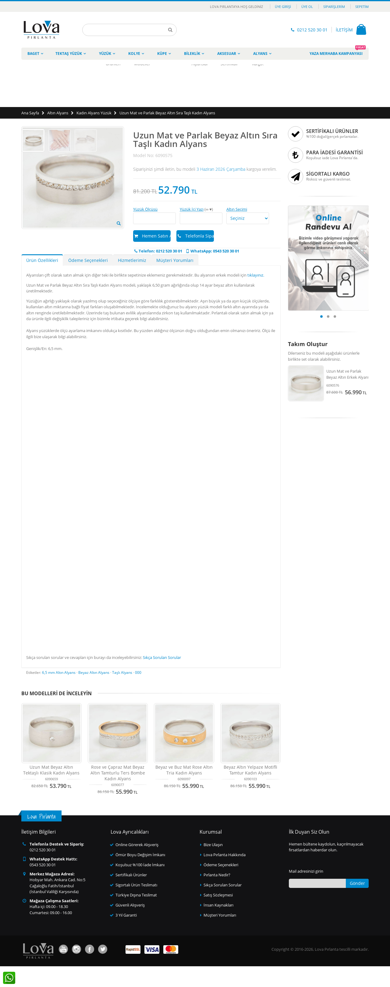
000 (138, 693)
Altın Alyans (57, 113)
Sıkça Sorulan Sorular (162, 678)
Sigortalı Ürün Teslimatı (136, 905)
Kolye (134, 53)
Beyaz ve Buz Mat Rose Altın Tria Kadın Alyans (184, 790)
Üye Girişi (283, 6)
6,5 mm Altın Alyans (59, 693)
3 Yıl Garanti (126, 936)
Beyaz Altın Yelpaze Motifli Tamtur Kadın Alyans (250, 790)
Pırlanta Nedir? (217, 895)
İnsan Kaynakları (218, 925)
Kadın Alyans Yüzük (94, 113)
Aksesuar (226, 53)
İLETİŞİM (344, 30)
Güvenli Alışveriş (130, 925)
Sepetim (362, 6)
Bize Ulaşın (213, 865)
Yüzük (105, 53)
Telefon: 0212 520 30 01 (157, 251)
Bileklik (192, 53)
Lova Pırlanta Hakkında (225, 875)
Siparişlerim (334, 6)
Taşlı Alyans (122, 693)
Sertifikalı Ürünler (131, 895)
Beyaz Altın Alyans (93, 693)
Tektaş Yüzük (68, 53)
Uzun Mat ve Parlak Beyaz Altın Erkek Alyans (348, 374)
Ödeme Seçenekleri (88, 281)
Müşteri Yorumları (174, 281)
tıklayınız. (255, 296)
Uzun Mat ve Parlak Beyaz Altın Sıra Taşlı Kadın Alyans (167, 113)
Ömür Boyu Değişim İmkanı (140, 875)
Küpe (162, 53)
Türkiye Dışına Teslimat (136, 915)
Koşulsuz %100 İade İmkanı (140, 885)
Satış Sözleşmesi (218, 915)
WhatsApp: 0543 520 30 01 (212, 251)
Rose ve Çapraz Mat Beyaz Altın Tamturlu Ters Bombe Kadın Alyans (117, 793)
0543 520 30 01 (43, 885)
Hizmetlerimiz (132, 281)
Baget (33, 53)
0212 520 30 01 (312, 30)
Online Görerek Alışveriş (136, 865)
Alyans (260, 53)
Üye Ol (307, 6)
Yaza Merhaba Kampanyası (338, 52)
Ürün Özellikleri (42, 281)
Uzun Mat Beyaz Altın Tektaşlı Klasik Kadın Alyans (51, 790)
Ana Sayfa (30, 113)
